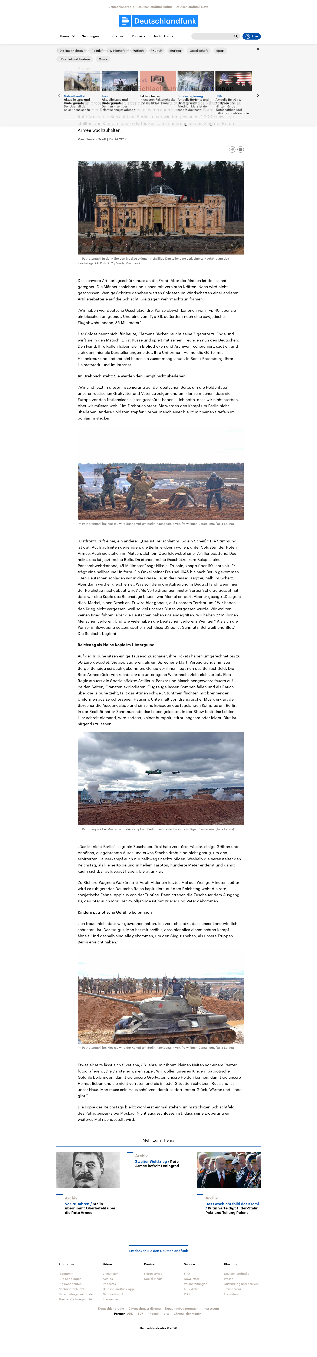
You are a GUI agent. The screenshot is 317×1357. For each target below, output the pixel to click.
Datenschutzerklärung (144, 1308)
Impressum (211, 1308)
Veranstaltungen (195, 1284)
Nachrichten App (115, 1294)
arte (166, 1313)
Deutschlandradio (121, 7)
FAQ (187, 1273)
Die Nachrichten (70, 1284)
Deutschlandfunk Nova (192, 7)
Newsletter (191, 1278)
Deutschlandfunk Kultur (155, 7)
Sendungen (90, 36)
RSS (187, 1294)
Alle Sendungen (70, 1278)
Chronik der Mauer (187, 1313)
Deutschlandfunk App (118, 1289)
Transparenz (232, 1289)
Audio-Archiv (163, 36)
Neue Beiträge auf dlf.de (76, 1294)
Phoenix (153, 1313)
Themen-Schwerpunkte (75, 1299)
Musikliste (191, 1289)
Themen (65, 36)
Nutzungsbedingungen (181, 1308)
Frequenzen (111, 1299)
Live (251, 36)
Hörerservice (153, 1273)
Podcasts (138, 36)
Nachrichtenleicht (71, 1289)
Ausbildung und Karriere (241, 1284)
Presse (228, 1278)
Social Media (153, 1278)
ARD (130, 1313)
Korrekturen (232, 1294)
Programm (115, 36)
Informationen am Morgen (93, 50)
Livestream (111, 1273)
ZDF (140, 1313)
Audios (108, 1278)
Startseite (63, 50)
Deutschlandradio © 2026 (158, 1328)
